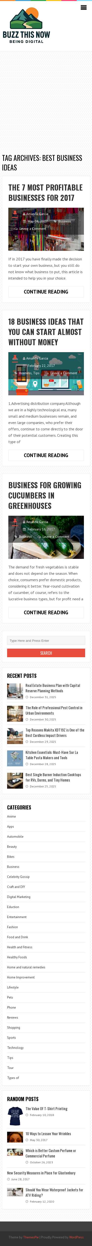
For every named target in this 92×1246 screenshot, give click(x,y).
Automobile (15, 837)
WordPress (76, 1237)
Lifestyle (13, 987)
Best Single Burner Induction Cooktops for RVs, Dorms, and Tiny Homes (53, 777)
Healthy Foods (17, 957)
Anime (11, 816)
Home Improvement (21, 977)
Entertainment (16, 917)
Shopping (13, 1028)
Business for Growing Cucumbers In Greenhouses (44, 495)
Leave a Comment (33, 228)
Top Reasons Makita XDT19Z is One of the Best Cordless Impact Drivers (55, 732)
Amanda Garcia (37, 214)
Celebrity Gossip (18, 877)
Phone (11, 1007)
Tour (10, 1068)
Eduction (13, 907)
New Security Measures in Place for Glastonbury (41, 1172)
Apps (10, 826)
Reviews (12, 1017)
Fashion (12, 927)
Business (64, 221)
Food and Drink (17, 937)
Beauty (12, 847)
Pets (10, 997)
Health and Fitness (19, 947)
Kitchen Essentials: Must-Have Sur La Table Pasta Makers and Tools (52, 754)
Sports (11, 1038)
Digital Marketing (18, 897)
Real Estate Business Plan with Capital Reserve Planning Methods (53, 687)
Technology (15, 1048)
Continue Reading (54, 292)
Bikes (10, 857)
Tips (36, 373)
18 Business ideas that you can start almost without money (46, 331)
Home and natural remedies (26, 967)
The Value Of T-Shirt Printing (46, 1108)
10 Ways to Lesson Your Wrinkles (48, 1133)
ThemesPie (31, 1237)
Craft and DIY (16, 887)
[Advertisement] (46, 100)
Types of (13, 1078)
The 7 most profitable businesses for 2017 (45, 192)
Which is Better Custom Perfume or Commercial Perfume (51, 1153)
